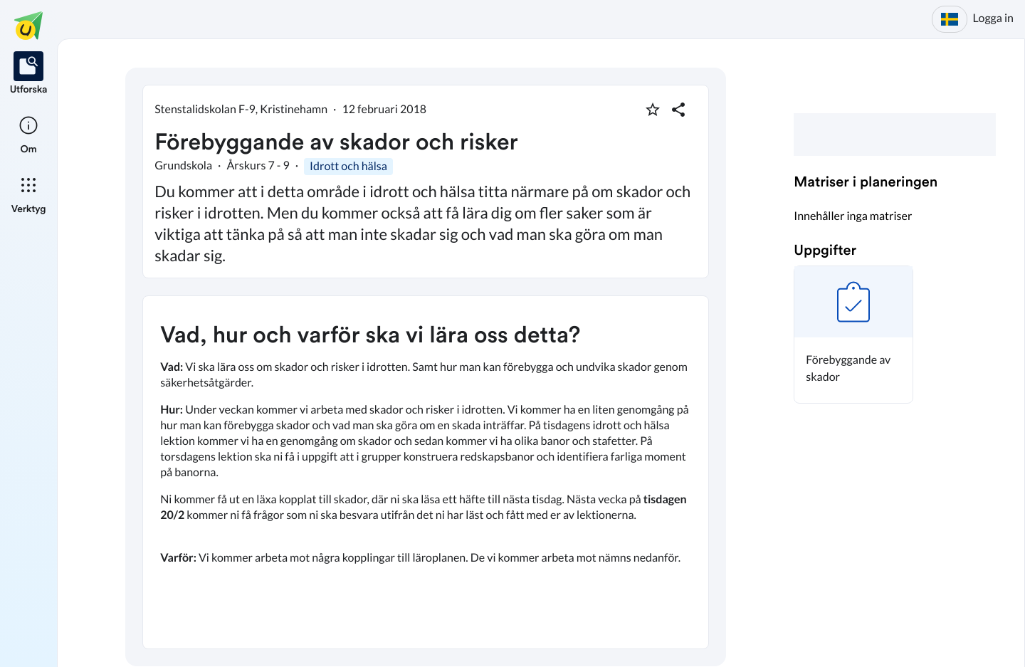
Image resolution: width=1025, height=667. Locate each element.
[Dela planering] (678, 109)
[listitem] (29, 74)
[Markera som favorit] (653, 109)
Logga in (993, 18)
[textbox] (425, 472)
